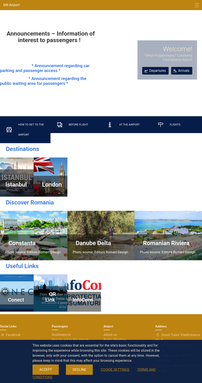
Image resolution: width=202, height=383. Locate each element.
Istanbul (16, 181)
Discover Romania (27, 202)
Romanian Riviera (165, 243)
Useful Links (19, 266)
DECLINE (79, 370)
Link (50, 300)
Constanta (20, 243)
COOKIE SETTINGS (115, 370)
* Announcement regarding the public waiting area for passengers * (43, 81)
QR (52, 294)
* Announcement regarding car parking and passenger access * (45, 68)
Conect (14, 300)
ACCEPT (45, 370)
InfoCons (83, 300)
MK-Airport (11, 5)
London (50, 184)
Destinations (19, 148)
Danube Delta (92, 243)
